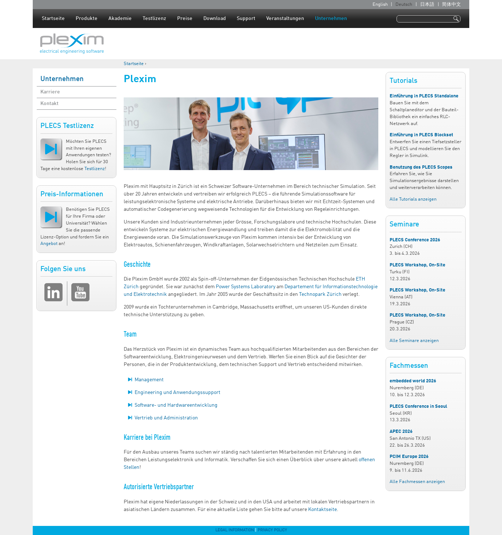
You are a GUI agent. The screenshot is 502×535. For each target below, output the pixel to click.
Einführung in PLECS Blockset (421, 135)
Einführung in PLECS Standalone (424, 96)
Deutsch (403, 4)
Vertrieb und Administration (166, 418)
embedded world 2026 (413, 381)
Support (246, 18)
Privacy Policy (272, 530)
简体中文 (451, 4)
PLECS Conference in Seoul (418, 406)
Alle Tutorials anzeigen (413, 199)
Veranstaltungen (285, 18)
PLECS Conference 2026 (415, 240)
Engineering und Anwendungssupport (177, 392)
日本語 (427, 4)
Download (214, 18)
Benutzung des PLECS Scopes (421, 167)
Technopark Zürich (320, 294)
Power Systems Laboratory (245, 286)
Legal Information (234, 530)
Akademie (120, 18)
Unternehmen (331, 18)
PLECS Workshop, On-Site (417, 265)
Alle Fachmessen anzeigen (417, 481)
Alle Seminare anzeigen (414, 340)
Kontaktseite (322, 509)
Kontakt (49, 103)
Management (149, 379)
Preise (184, 18)
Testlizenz (154, 18)
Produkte (86, 18)
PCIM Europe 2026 (409, 456)
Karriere (50, 91)
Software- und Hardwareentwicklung (176, 405)
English (380, 4)
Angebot (48, 243)
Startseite (53, 18)
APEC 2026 (401, 431)
